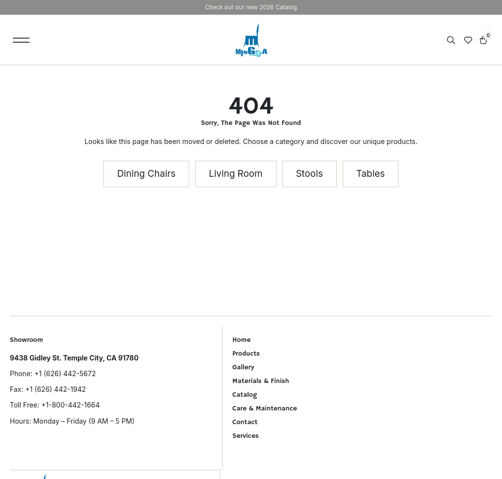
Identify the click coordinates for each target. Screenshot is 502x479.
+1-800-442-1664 (70, 405)
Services (245, 435)
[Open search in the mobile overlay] (452, 40)
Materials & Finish (260, 381)
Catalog (244, 394)
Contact (244, 422)
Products (246, 353)
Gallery (243, 367)
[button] (21, 39)
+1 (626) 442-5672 (65, 373)
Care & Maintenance (264, 408)
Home (241, 339)
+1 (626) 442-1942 (55, 389)
